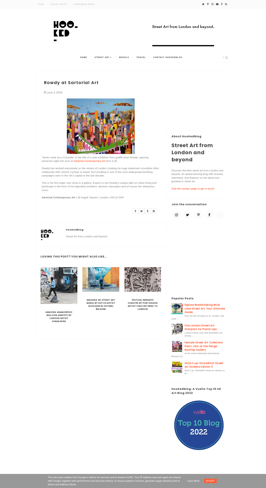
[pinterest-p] (208, 4)
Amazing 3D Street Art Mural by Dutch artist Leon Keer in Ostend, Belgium (101, 304)
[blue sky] (220, 215)
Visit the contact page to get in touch (193, 188)
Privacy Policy (59, 4)
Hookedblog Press (83, 4)
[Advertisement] (199, 101)
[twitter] (203, 4)
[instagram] (212, 4)
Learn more (193, 481)
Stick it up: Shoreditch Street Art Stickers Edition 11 (204, 365)
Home (41, 4)
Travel (140, 57)
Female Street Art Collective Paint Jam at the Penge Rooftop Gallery (204, 346)
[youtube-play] (217, 4)
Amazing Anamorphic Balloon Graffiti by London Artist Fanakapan (58, 317)
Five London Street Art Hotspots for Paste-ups (201, 327)
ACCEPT (210, 481)
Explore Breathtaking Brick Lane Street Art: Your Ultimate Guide (205, 308)
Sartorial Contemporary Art (89, 161)
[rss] (226, 4)
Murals (124, 57)
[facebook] (222, 4)
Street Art (102, 57)
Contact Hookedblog (166, 57)
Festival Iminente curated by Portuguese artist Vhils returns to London (143, 304)
